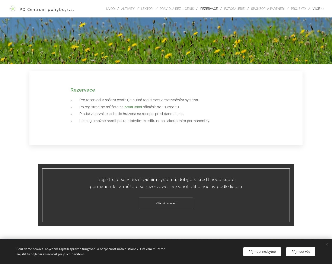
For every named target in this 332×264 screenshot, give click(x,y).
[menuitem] (101, 8)
